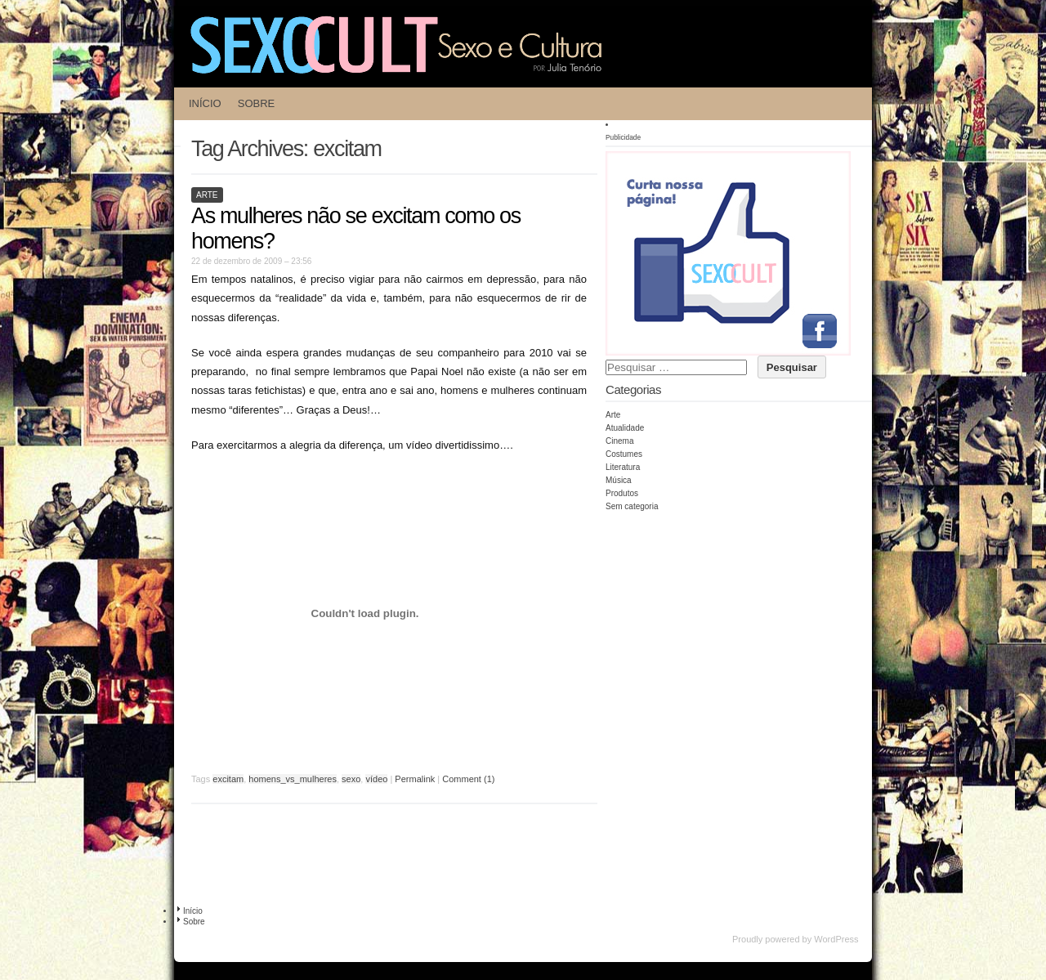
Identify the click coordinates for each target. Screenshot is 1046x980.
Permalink (415, 779)
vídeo (376, 779)
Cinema (619, 440)
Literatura (623, 467)
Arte (207, 194)
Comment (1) (468, 779)
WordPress (836, 939)
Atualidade (625, 427)
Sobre (256, 103)
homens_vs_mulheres (292, 779)
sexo (351, 779)
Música (619, 480)
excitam (228, 779)
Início (205, 103)
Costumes (624, 454)
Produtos (622, 493)
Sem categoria (632, 506)
